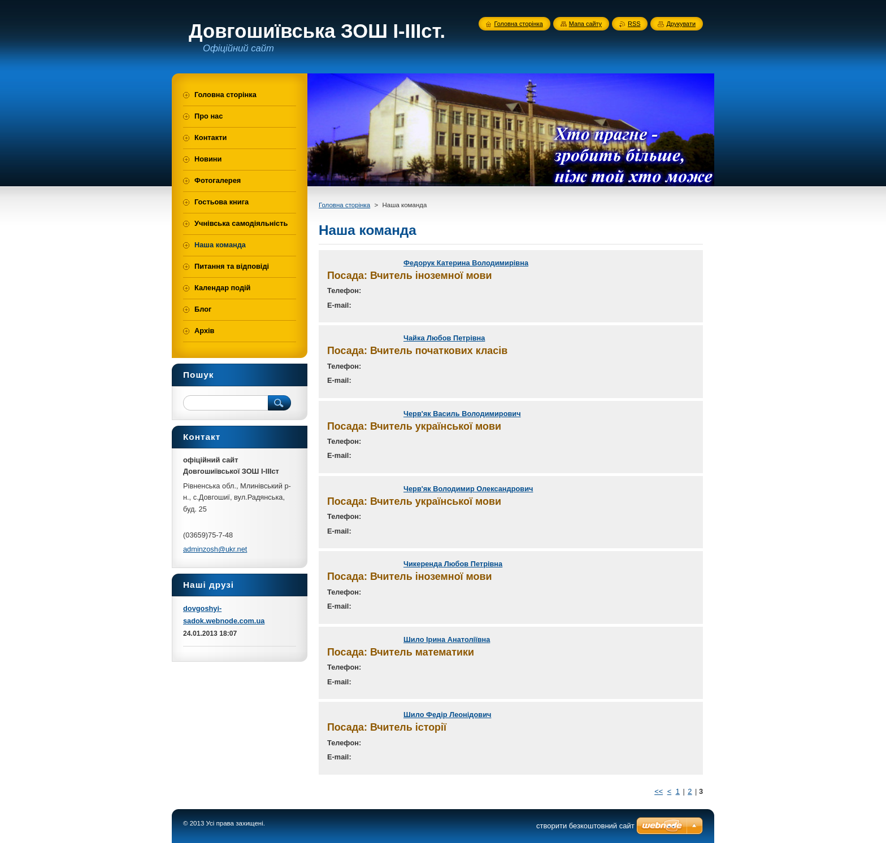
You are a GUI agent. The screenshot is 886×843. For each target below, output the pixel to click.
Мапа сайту (585, 23)
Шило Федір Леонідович (447, 714)
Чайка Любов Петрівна (444, 338)
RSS (634, 23)
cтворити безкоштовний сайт (585, 826)
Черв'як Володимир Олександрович (468, 488)
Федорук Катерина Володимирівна (465, 263)
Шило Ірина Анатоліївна (446, 639)
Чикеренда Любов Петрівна (452, 564)
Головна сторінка (344, 205)
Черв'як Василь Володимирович (462, 413)
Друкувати (681, 23)
